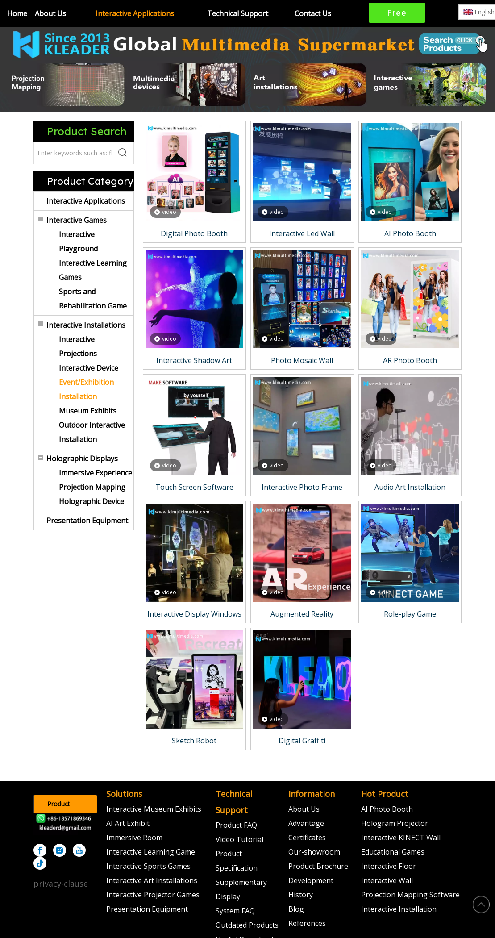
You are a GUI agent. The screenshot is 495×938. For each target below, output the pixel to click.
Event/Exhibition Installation (86, 389)
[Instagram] (59, 850)
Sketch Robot (194, 740)
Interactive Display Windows (194, 613)
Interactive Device (88, 368)
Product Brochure (318, 866)
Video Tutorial (239, 839)
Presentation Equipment (87, 520)
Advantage (306, 823)
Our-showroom (314, 852)
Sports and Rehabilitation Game (93, 299)
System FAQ (235, 911)
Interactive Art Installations (151, 880)
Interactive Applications (85, 201)
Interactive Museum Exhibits (153, 809)
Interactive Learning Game (150, 852)
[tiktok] (39, 863)
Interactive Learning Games (93, 270)
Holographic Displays (82, 458)
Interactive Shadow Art (194, 360)
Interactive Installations (85, 325)
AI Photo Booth (410, 233)
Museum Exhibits (87, 411)
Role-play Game (410, 613)
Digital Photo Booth (194, 233)
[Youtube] (79, 850)
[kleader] (65, 824)
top (481, 904)
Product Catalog (58, 806)
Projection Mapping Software (410, 895)
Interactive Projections (78, 346)
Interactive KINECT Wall (401, 837)
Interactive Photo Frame (302, 487)
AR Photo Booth (410, 360)
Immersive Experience (95, 473)
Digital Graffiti (302, 740)
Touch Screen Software (194, 487)
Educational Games (392, 852)
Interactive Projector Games (153, 895)
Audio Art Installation (409, 487)
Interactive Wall (387, 880)
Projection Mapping (92, 487)
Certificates (307, 837)
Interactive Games (76, 220)
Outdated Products (247, 925)
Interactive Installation (399, 909)
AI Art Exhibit (128, 823)
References (307, 923)
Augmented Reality (301, 613)
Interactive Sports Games (148, 866)
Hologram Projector (394, 823)
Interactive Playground (78, 241)
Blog (296, 909)
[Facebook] (39, 850)
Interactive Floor (388, 866)
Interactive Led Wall (302, 233)
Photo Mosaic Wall (302, 360)
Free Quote (397, 15)
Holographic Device (91, 501)
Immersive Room (134, 837)
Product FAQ (236, 825)
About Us (304, 809)
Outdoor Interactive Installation (92, 432)
